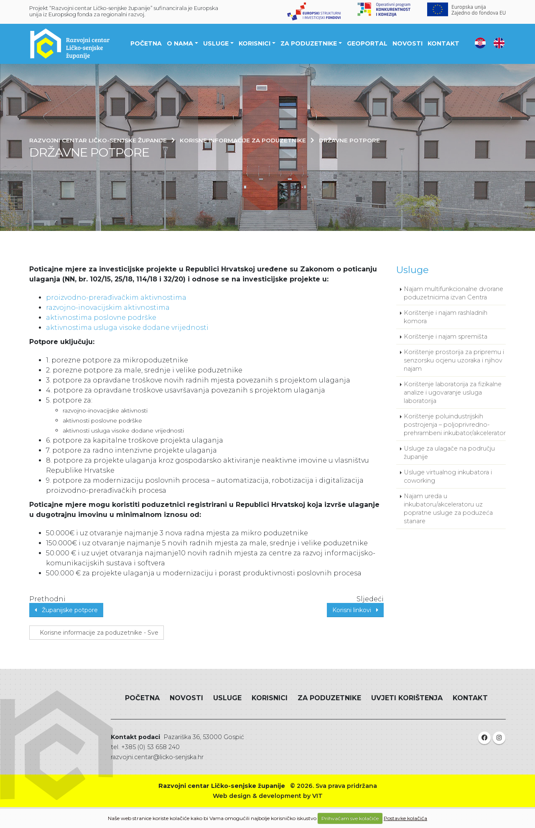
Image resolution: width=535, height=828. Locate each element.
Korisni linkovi (355, 610)
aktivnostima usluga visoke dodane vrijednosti (127, 328)
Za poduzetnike (308, 43)
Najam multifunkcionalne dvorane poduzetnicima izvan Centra (453, 293)
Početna (146, 43)
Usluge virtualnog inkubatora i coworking (448, 476)
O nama (180, 43)
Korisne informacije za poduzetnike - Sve (96, 632)
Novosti (407, 43)
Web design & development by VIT (268, 796)
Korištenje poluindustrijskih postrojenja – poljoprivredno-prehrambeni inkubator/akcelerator (455, 425)
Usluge (216, 43)
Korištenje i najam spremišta (445, 336)
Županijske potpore (66, 610)
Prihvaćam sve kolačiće (350, 818)
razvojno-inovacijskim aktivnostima (108, 307)
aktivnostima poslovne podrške (101, 318)
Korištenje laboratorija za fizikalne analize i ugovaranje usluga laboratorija (453, 392)
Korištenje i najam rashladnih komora (445, 317)
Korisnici (254, 43)
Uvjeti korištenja (407, 698)
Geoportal (367, 43)
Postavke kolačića (405, 818)
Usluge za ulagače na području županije (449, 453)
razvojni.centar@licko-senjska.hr (157, 757)
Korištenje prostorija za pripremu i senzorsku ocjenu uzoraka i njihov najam (454, 360)
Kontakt (443, 43)
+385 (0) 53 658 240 (150, 747)
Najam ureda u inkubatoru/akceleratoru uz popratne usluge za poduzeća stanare (448, 508)
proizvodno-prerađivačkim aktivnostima (116, 297)
